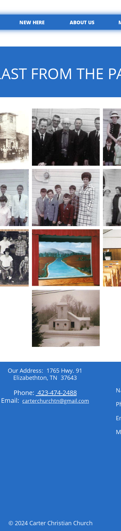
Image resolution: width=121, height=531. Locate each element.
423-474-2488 (56, 392)
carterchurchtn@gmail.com (55, 400)
